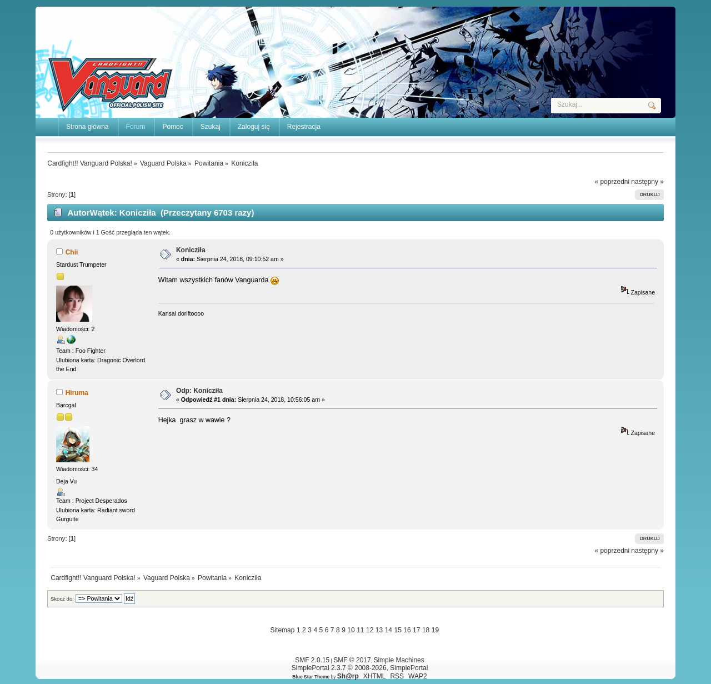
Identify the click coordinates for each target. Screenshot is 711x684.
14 (388, 630)
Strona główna (87, 127)
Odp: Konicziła (199, 391)
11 (360, 630)
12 (369, 630)
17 (416, 630)
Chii (72, 252)
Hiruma (77, 393)
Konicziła (191, 250)
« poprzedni (611, 182)
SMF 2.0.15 (312, 660)
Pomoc (172, 127)
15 (397, 630)
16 (406, 630)
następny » (647, 182)
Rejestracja (304, 127)
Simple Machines (398, 660)
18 (425, 630)
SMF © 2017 (352, 660)
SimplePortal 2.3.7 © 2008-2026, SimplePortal (360, 668)
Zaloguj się (254, 127)
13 (379, 630)
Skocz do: (62, 599)
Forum (136, 127)
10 (350, 630)
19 (435, 630)
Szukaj (211, 127)
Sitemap (282, 630)
